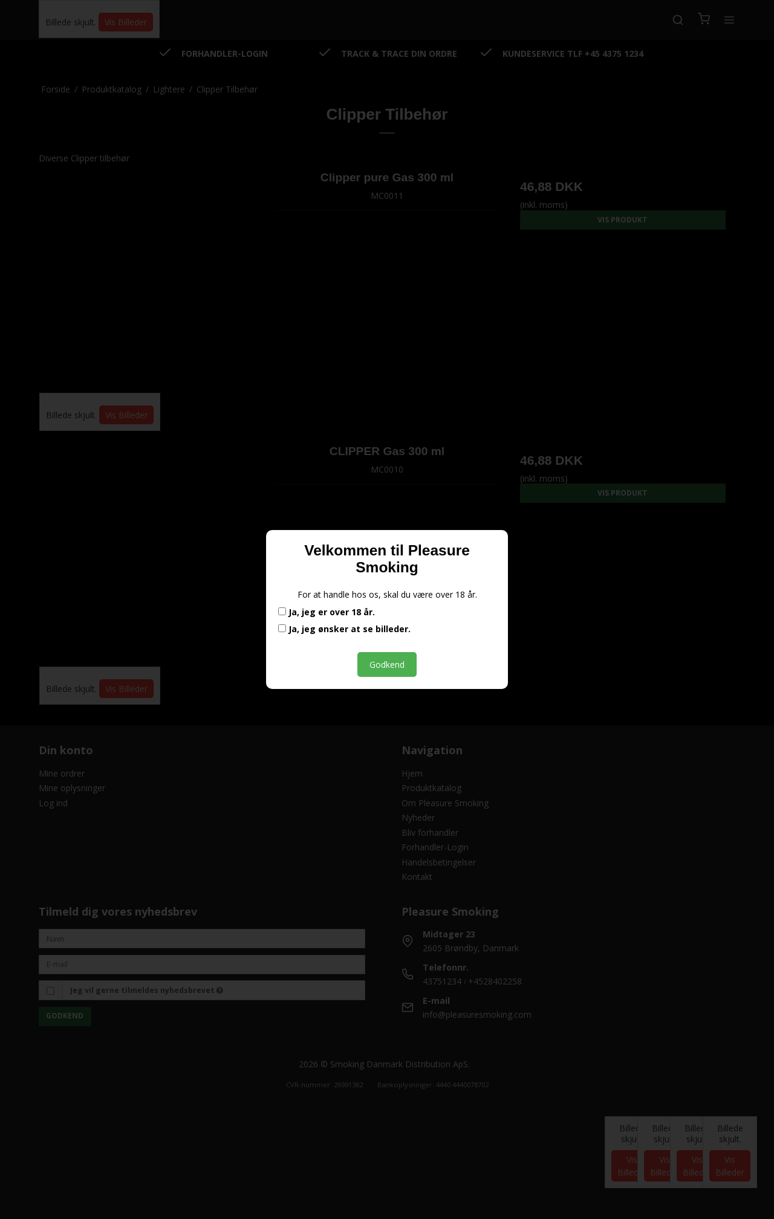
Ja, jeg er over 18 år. (326, 612)
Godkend (387, 664)
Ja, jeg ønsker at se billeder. (344, 629)
